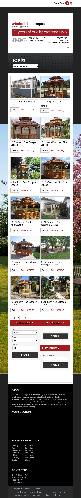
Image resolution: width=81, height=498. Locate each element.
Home (17, 492)
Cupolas (18, 495)
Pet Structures (51, 492)
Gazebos (62, 492)
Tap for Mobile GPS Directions (57, 43)
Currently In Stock (29, 492)
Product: (15, 329)
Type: (14, 337)
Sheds (40, 492)
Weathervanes (29, 495)
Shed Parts (41, 495)
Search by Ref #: (49, 355)
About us (51, 495)
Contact (60, 495)
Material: (15, 345)
